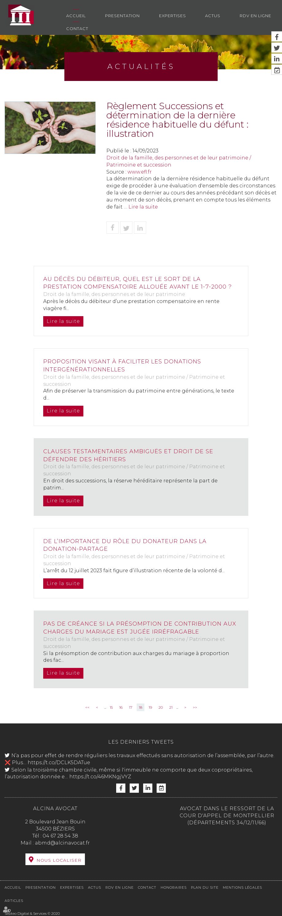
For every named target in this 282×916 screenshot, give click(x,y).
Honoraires (174, 887)
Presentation (122, 15)
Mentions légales (242, 887)
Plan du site (205, 887)
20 (160, 707)
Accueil (76, 15)
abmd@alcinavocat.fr (62, 843)
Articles (14, 901)
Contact (77, 28)
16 (121, 707)
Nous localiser (59, 860)
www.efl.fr (140, 172)
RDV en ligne (255, 15)
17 (130, 707)
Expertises (172, 15)
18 (140, 707)
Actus (212, 15)
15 (111, 707)
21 (171, 707)
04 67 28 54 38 (60, 836)
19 (150, 707)
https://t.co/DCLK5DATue (59, 762)
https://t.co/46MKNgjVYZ (100, 777)
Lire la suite (143, 207)
